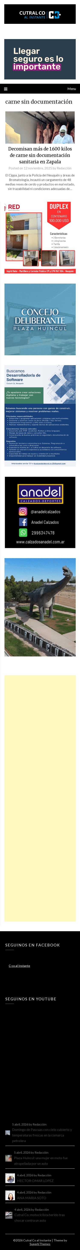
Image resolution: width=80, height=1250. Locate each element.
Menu (71, 89)
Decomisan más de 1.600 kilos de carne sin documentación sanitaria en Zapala (40, 155)
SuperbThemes (40, 1244)
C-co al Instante (19, 965)
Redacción (64, 168)
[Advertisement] (40, 798)
